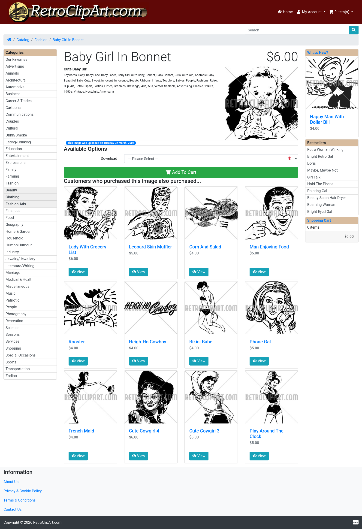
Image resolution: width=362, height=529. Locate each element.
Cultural (12, 128)
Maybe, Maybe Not (322, 170)
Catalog (23, 40)
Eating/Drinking (18, 142)
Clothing (12, 197)
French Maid (81, 431)
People (11, 307)
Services (12, 341)
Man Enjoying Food (269, 247)
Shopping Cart (319, 220)
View (78, 272)
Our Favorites (16, 59)
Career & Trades (19, 101)
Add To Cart (181, 172)
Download (109, 158)
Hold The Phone (320, 184)
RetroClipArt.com (47, 522)
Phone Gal (260, 342)
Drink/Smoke (16, 135)
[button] (311, 12)
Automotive (15, 87)
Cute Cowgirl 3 (204, 431)
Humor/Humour (19, 245)
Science (12, 328)
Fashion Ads (16, 204)
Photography (16, 314)
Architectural (16, 80)
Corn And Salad (205, 247)
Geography (14, 224)
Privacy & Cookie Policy (22, 491)
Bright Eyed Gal (319, 211)
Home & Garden (18, 231)
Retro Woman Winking (325, 149)
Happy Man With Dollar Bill (327, 119)
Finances (13, 211)
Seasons (13, 334)
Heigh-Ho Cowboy (147, 342)
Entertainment (17, 156)
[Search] (297, 30)
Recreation (14, 321)
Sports (11, 362)
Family (11, 169)
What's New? (317, 52)
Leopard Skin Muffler (150, 247)
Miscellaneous (17, 286)
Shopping (13, 348)
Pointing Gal (317, 191)
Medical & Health (19, 279)
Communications (20, 114)
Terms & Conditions (19, 500)
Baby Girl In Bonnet (68, 40)
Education (14, 149)
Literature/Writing (20, 266)
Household (14, 238)
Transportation (18, 369)
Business (13, 94)
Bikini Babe (200, 342)
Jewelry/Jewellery (20, 259)
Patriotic (12, 300)
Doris (311, 163)
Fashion (40, 40)
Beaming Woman (321, 205)
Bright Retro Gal (320, 156)
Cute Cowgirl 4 (144, 431)
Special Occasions (21, 355)
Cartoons (13, 108)
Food (10, 217)
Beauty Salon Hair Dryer (326, 198)
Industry (12, 252)
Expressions (15, 162)
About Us (10, 482)
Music (10, 293)
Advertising (15, 66)
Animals (12, 73)
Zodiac (11, 376)
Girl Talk (313, 177)
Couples (12, 121)
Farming (12, 176)
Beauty (11, 190)
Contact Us (12, 509)
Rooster (77, 342)
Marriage (13, 272)
